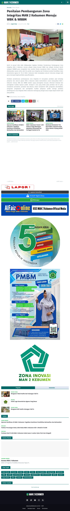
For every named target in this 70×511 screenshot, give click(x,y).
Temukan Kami (31, 508)
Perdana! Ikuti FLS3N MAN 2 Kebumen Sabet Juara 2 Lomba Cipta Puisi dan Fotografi (26, 433)
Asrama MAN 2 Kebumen (9, 461)
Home (24, 508)
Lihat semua (60, 106)
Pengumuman (35, 474)
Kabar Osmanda (46, 474)
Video (32, 472)
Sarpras (19, 477)
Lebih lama (59, 181)
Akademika (60, 472)
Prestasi (14, 472)
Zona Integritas (21, 96)
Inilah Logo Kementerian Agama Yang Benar (24, 401)
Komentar (52, 387)
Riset (13, 477)
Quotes (61, 474)
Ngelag (54, 474)
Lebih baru (10, 181)
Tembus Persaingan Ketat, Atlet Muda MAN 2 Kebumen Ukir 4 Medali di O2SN (24, 427)
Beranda (9, 7)
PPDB (3, 474)
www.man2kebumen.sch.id (33, 506)
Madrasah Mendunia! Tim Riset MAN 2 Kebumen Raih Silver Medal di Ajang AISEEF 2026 (54, 127)
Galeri (26, 472)
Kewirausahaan (28, 477)
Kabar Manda (15, 7)
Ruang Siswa (51, 472)
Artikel (9, 474)
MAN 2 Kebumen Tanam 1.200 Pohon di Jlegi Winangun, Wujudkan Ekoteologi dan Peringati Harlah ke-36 (35, 127)
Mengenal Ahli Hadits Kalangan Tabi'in (22, 409)
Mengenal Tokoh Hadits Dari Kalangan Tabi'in (24, 393)
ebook (20, 472)
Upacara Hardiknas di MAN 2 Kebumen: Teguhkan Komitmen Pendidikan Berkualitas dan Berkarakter (15, 127)
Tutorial (27, 474)
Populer (18, 387)
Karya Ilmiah (5, 477)
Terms (38, 508)
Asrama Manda (18, 474)
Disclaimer (45, 508)
